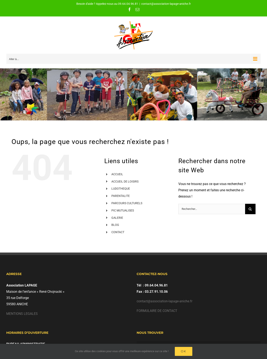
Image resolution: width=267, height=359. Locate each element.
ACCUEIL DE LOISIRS (125, 181)
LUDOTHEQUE (120, 188)
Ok (183, 351)
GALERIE (117, 217)
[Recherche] (250, 209)
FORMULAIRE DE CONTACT (157, 311)
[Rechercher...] (211, 209)
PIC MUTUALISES (122, 210)
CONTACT (117, 232)
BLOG (115, 224)
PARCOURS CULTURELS (126, 203)
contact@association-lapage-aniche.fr (166, 3)
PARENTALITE (120, 196)
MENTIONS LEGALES (22, 314)
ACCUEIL (117, 174)
